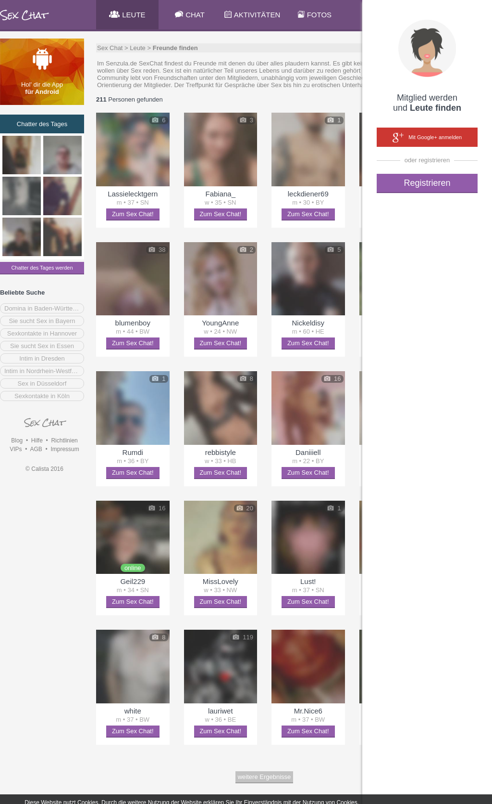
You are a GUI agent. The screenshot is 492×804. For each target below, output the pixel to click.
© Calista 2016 (44, 469)
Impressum (64, 449)
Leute (138, 48)
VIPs (16, 449)
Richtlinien (64, 440)
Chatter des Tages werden (42, 268)
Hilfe (37, 440)
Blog (17, 440)
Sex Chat (110, 48)
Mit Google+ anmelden (427, 138)
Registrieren (427, 183)
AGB (36, 449)
